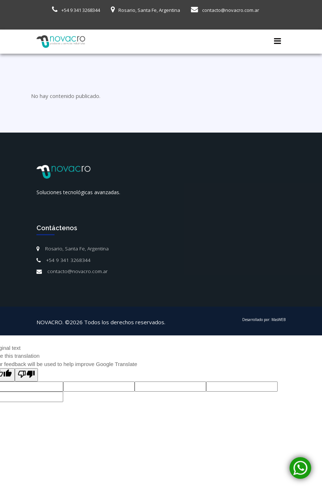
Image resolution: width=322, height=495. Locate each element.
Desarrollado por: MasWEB (264, 319)
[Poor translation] (26, 375)
